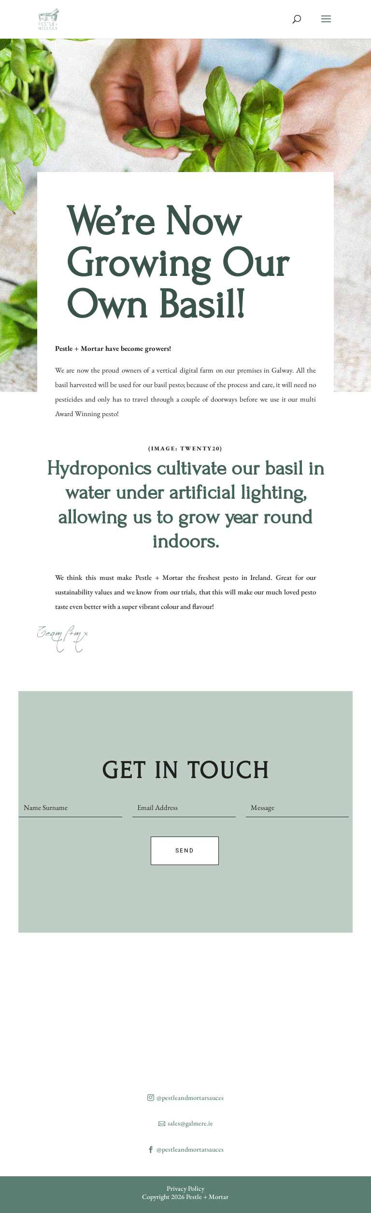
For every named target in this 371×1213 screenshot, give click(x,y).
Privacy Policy (185, 1188)
